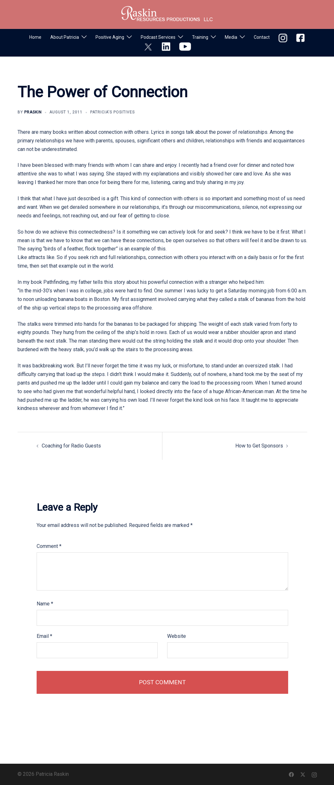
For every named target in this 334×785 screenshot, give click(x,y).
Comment (49, 546)
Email (44, 636)
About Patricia (64, 37)
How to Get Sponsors (259, 446)
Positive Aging (110, 37)
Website (176, 636)
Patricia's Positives (112, 112)
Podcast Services (158, 37)
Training (200, 37)
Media (231, 37)
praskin (33, 112)
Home (35, 37)
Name (45, 604)
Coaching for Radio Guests (71, 446)
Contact (262, 37)
